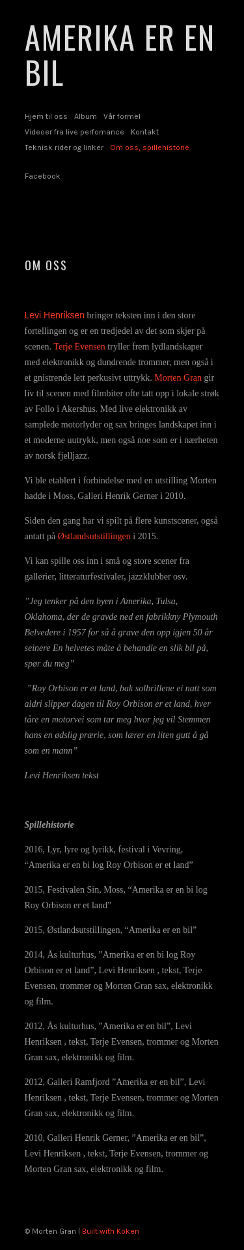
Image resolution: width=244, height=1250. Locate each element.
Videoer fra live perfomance (74, 131)
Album (85, 116)
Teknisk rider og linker (64, 147)
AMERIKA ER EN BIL (120, 54)
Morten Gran (178, 378)
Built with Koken (110, 1231)
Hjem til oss (46, 116)
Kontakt (145, 131)
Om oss (46, 265)
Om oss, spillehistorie (149, 147)
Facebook (43, 176)
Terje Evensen (79, 346)
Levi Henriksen (55, 315)
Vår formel (122, 116)
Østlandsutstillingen (94, 536)
